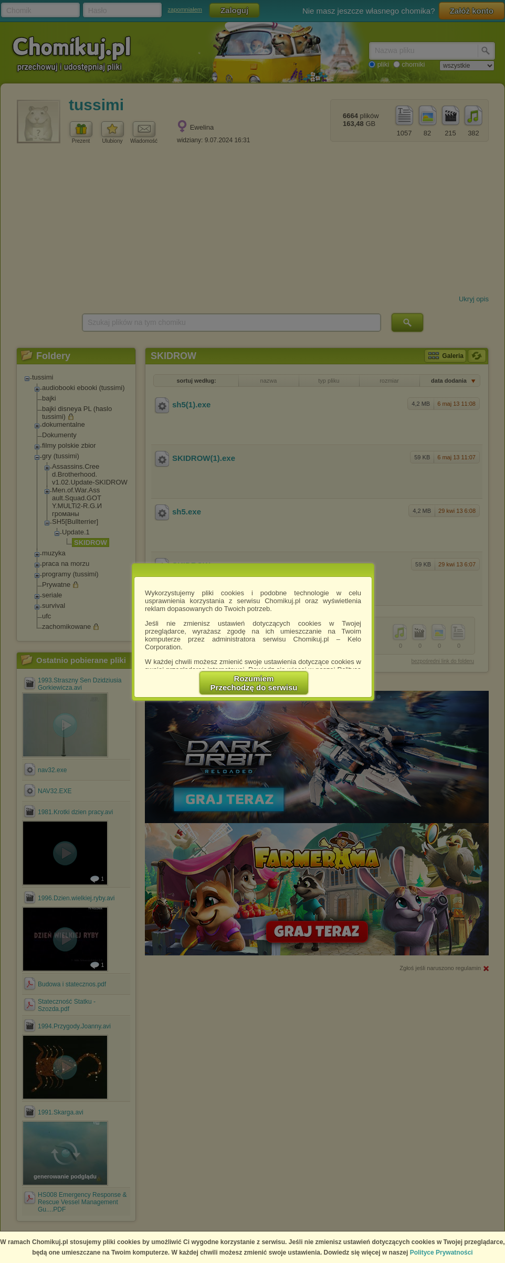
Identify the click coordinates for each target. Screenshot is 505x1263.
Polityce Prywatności (441, 1252)
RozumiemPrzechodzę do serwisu (254, 683)
